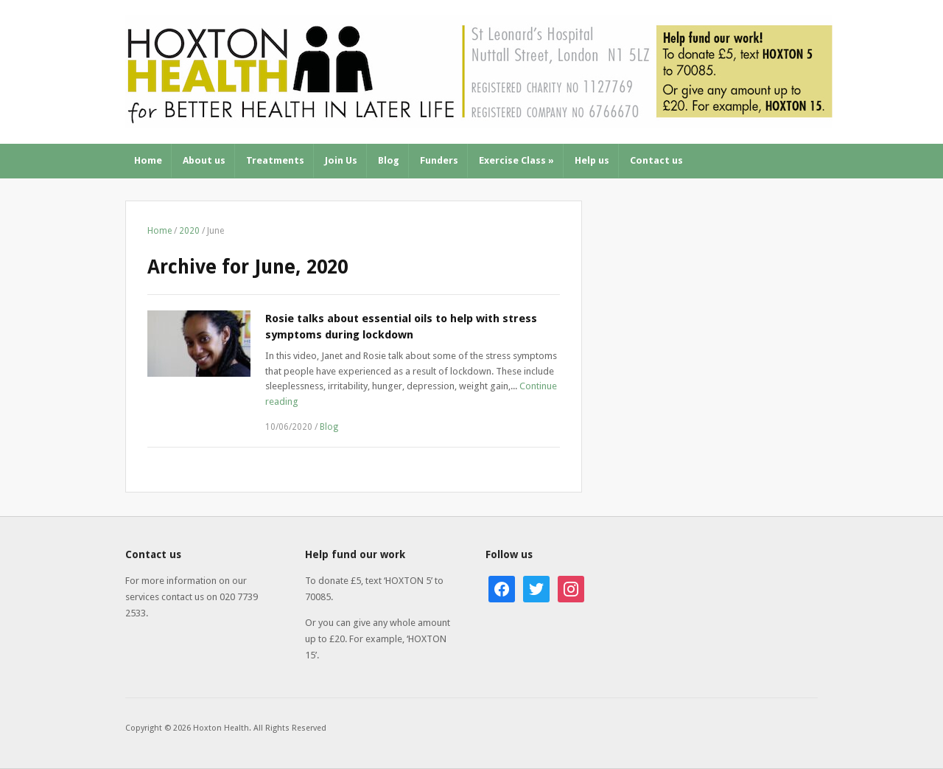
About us (204, 160)
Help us (592, 160)
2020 (189, 231)
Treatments (275, 160)
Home (148, 160)
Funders (439, 160)
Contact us (656, 160)
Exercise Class (516, 160)
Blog (388, 160)
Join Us (341, 160)
